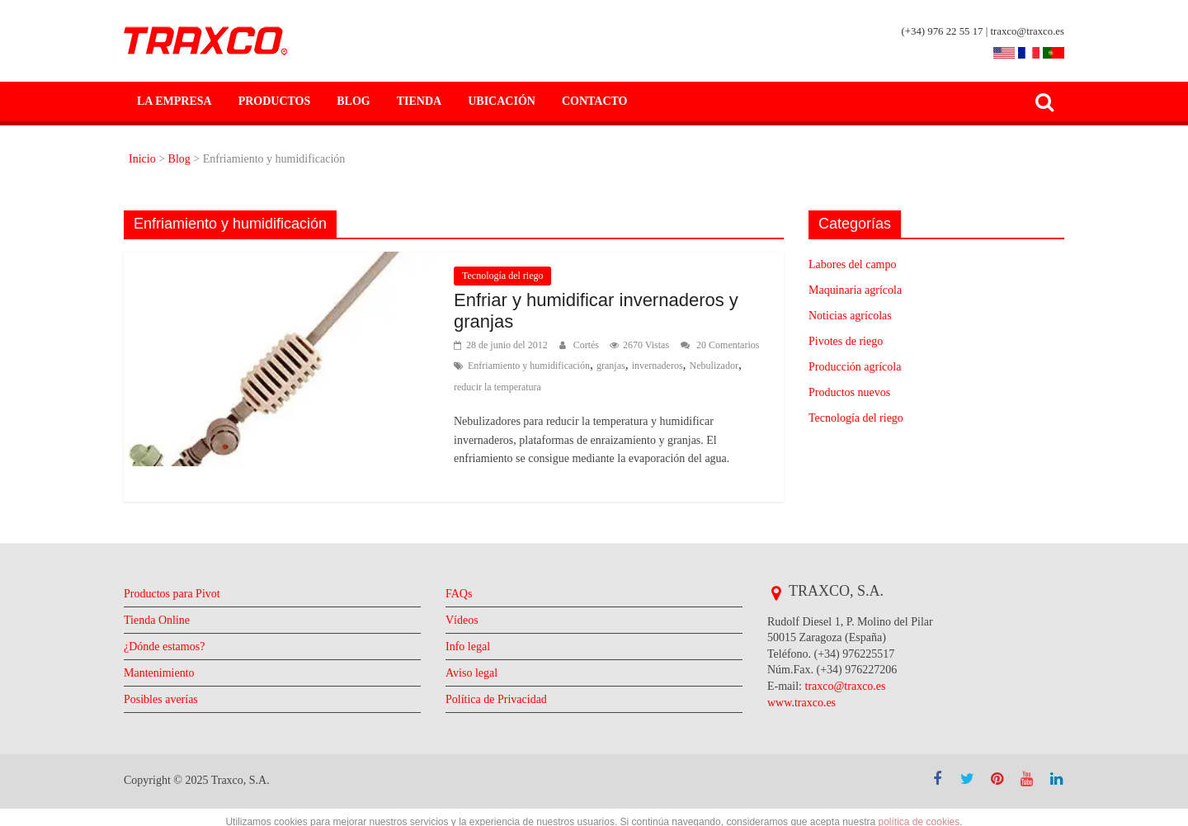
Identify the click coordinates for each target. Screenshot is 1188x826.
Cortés (600, 344)
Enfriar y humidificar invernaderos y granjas (605, 311)
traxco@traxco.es (855, 704)
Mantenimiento (166, 691)
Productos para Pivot (181, 612)
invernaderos (484, 387)
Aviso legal (475, 691)
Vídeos (464, 638)
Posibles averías (168, 717)
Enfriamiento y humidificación (607, 365)
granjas (698, 365)
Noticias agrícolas (857, 315)
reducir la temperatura (636, 387)
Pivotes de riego (852, 341)
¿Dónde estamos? (171, 665)
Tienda (408, 101)
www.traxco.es (807, 721)
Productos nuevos (857, 392)
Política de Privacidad (504, 717)
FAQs (460, 612)
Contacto (575, 101)
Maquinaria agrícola (864, 290)
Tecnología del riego (508, 275)
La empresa (172, 101)
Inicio (145, 159)
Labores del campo (860, 264)
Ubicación (486, 101)
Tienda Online (163, 638)
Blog (345, 101)
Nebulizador (549, 387)
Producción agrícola (862, 367)
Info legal (471, 665)
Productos (268, 101)
